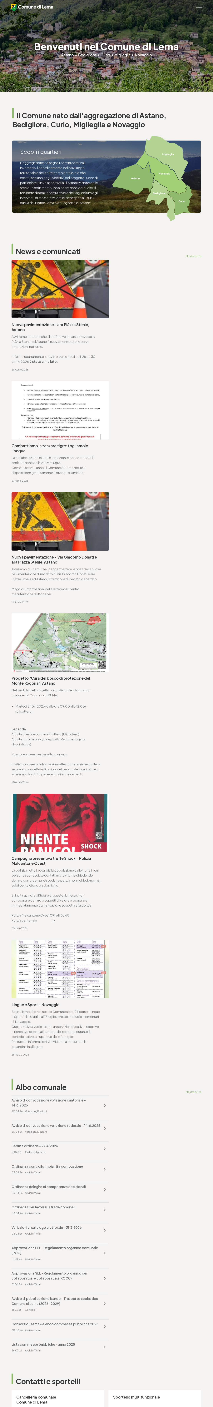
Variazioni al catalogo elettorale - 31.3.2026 (47, 803)
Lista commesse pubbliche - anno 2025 (141, 854)
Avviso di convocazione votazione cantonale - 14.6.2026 (49, 739)
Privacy (73, 1393)
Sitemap (101, 1393)
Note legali (87, 1393)
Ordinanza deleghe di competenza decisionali (49, 783)
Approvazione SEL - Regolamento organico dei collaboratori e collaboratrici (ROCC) (49, 831)
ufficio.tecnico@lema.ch (35, 1037)
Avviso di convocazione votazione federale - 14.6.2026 (145, 739)
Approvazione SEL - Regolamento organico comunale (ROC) (144, 806)
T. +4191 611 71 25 (28, 1032)
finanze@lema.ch (122, 1307)
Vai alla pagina (30, 985)
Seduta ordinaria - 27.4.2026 (35, 763)
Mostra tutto (193, 256)
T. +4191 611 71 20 (121, 1302)
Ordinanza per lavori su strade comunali (141, 783)
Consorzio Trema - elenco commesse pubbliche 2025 (51, 856)
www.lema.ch (26, 948)
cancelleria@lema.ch (32, 943)
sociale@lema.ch (25, 1352)
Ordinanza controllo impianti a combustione (145, 763)
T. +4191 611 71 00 (28, 938)
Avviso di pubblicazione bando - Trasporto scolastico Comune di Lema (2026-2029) (143, 831)
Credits (113, 1393)
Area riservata (129, 1393)
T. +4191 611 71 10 (23, 1347)
